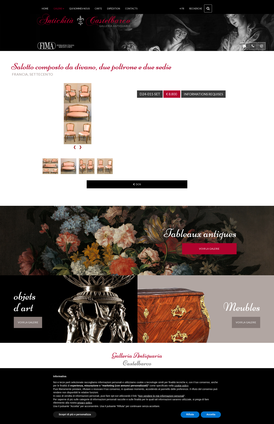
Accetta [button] (210, 414)
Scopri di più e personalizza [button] (75, 414)
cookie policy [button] (181, 385)
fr (182, 8)
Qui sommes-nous (79, 8)
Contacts (131, 8)
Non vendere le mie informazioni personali (161, 395)
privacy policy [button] (84, 402)
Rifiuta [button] (190, 414)
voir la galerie (213, 248)
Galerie (58, 8)
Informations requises (205, 94)
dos (137, 184)
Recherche (200, 8)
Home (45, 8)
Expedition (113, 8)
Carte (98, 8)
